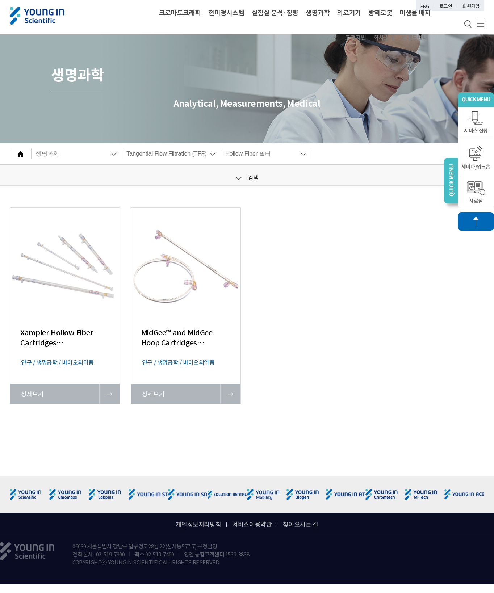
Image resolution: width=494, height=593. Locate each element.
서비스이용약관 (252, 524)
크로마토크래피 (180, 12)
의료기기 (349, 12)
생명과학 (318, 12)
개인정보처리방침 (198, 524)
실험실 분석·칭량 (275, 12)
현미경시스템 (226, 12)
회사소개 (383, 37)
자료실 (476, 192)
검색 (247, 177)
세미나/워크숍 (475, 157)
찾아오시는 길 (300, 524)
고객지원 (355, 37)
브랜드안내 (415, 37)
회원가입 (470, 6)
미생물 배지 (415, 12)
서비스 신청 (476, 122)
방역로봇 (380, 12)
